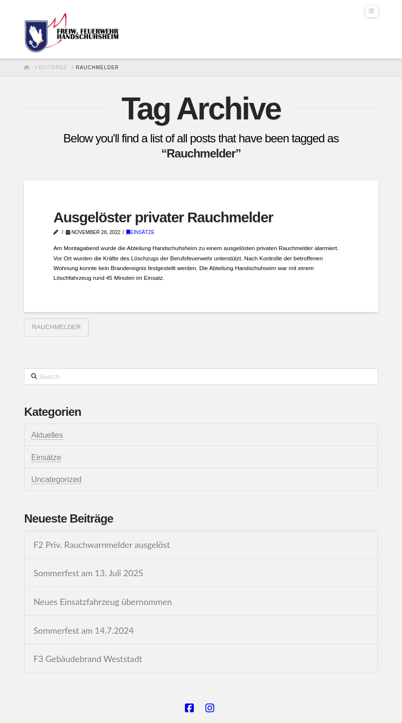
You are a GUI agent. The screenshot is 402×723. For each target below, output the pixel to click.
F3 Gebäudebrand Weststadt (88, 659)
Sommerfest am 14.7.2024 (84, 630)
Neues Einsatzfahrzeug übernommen (103, 602)
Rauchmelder (56, 327)
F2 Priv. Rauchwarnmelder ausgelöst (102, 545)
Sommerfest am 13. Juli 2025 (88, 573)
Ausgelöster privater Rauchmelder (163, 217)
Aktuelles (47, 435)
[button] (371, 11)
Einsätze (140, 232)
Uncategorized (56, 479)
